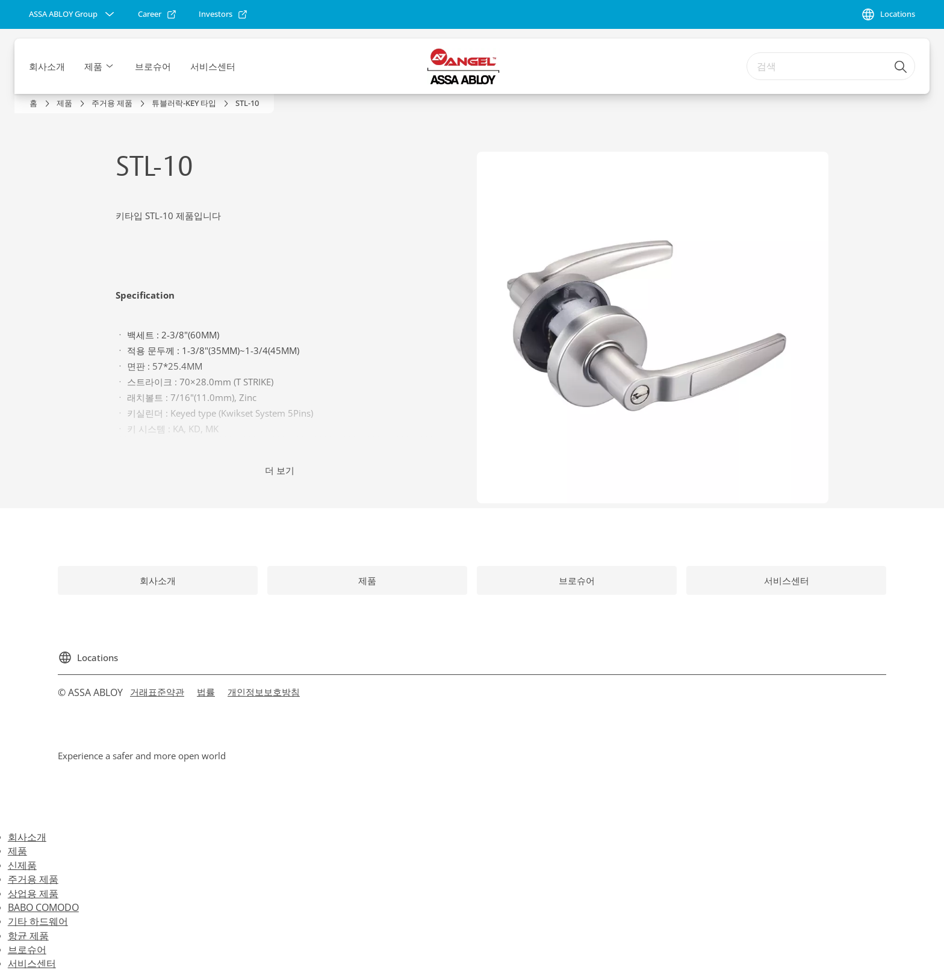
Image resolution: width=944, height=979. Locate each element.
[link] (157, 14)
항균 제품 (28, 935)
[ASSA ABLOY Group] (73, 14)
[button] (110, 66)
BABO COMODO (43, 907)
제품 (93, 66)
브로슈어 (153, 66)
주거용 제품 (33, 879)
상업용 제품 (33, 893)
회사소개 (47, 66)
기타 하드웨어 (38, 921)
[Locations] (888, 14)
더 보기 (279, 470)
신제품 (22, 865)
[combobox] (831, 66)
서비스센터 (212, 66)
